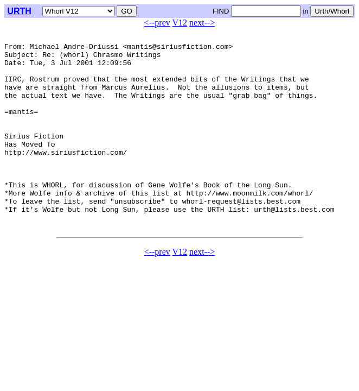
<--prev (157, 22)
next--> (202, 22)
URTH (19, 11)
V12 (180, 22)
